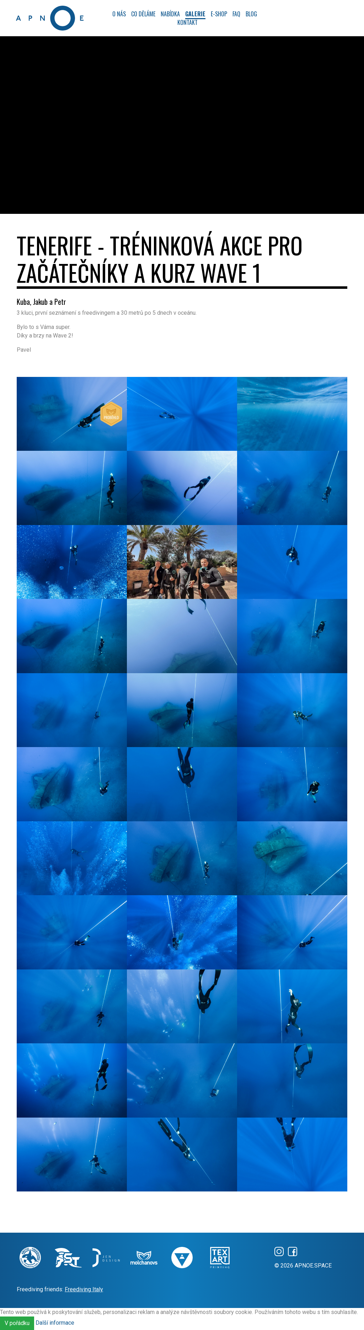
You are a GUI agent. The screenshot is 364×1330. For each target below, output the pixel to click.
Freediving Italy (84, 1289)
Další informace (55, 1323)
